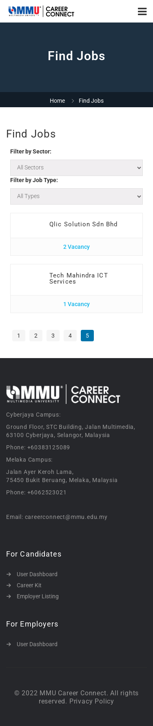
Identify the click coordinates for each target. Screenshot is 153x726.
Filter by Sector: (30, 151)
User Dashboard (37, 574)
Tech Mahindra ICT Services (78, 278)
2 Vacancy (76, 247)
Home (57, 100)
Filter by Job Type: (34, 180)
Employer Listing (38, 596)
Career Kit (29, 585)
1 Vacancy (76, 304)
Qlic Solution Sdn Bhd (83, 224)
